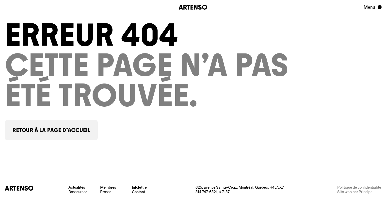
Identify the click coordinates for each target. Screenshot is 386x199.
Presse (105, 192)
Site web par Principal (355, 192)
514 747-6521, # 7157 (212, 192)
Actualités (76, 187)
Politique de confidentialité (359, 187)
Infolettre (139, 187)
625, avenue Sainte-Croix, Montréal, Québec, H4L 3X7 (239, 187)
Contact (138, 192)
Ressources (77, 192)
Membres (108, 187)
